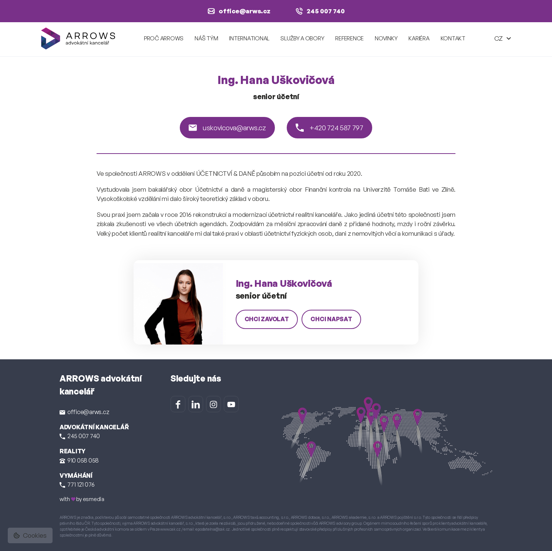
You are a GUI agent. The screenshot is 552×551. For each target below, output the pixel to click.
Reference (349, 38)
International (249, 38)
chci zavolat (267, 319)
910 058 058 (79, 460)
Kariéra (418, 38)
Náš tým (206, 38)
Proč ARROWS (164, 38)
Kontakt (453, 38)
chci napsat (331, 319)
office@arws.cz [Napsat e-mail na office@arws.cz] (239, 11)
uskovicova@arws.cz (227, 127)
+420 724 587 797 (329, 127)
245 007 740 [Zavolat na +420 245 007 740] (320, 11)
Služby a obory (302, 38)
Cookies (30, 535)
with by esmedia (82, 499)
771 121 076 (77, 484)
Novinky (386, 38)
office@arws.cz (84, 412)
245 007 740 (80, 436)
